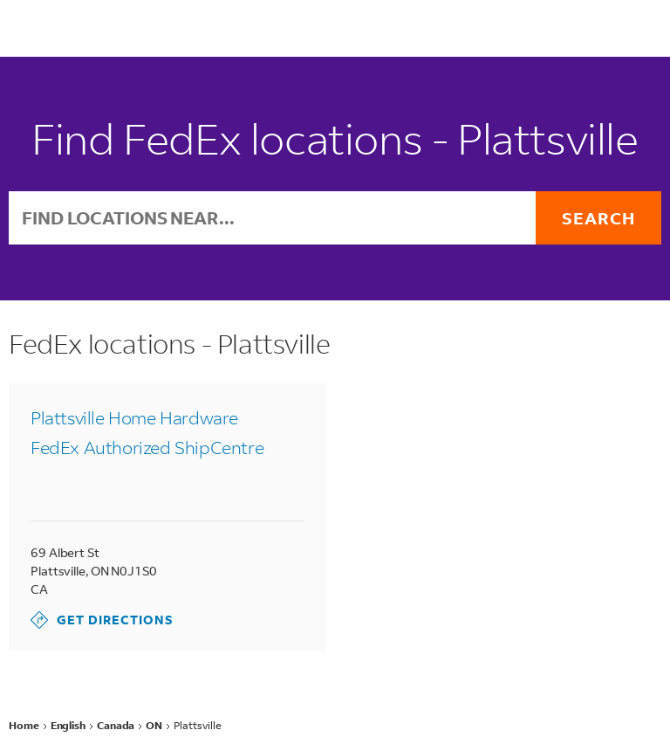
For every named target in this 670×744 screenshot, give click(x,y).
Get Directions (102, 620)
